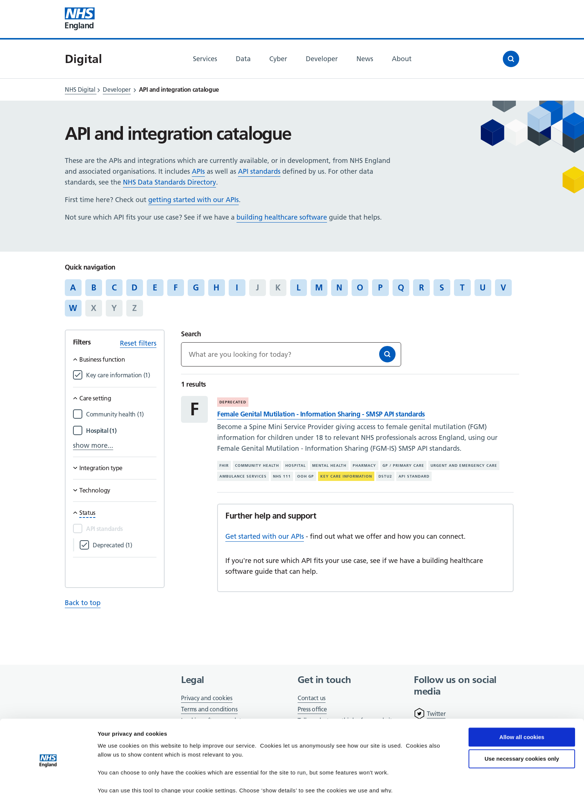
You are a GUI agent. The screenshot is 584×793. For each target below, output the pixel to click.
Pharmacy (364, 465)
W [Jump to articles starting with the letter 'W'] (73, 308)
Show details (115, 778)
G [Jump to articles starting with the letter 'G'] (196, 287)
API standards (259, 171)
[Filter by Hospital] (121, 431)
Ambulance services (243, 476)
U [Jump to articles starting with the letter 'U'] (483, 287)
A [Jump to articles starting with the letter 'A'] (73, 287)
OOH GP (305, 476)
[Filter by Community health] (121, 414)
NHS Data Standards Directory (169, 182)
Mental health (329, 465)
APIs (198, 171)
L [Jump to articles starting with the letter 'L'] (298, 287)
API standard (414, 476)
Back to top (83, 602)
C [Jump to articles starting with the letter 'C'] (114, 287)
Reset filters (138, 343)
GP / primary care (403, 465)
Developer (116, 89)
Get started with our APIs (264, 536)
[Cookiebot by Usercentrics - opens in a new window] (48, 778)
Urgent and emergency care (464, 465)
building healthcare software (282, 217)
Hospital (295, 465)
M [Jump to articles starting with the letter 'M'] (319, 287)
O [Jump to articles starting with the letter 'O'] (360, 287)
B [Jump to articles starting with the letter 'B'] (93, 287)
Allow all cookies (522, 704)
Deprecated (232, 402)
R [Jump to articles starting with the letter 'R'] (421, 287)
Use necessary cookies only (522, 726)
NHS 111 (282, 476)
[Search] (387, 354)
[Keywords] (291, 354)
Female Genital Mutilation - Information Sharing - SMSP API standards (321, 414)
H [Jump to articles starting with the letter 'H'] (216, 287)
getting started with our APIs (193, 199)
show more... (93, 445)
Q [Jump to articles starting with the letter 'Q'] (401, 287)
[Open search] (511, 59)
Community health (257, 465)
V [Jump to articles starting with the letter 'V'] (503, 287)
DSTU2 (385, 476)
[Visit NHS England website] (80, 19)
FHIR (224, 465)
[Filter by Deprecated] (124, 545)
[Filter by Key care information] (121, 375)
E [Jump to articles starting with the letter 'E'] (155, 287)
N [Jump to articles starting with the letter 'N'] (339, 287)
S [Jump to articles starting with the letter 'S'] (441, 287)
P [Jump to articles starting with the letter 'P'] (380, 287)
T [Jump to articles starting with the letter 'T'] (462, 287)
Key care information (346, 476)
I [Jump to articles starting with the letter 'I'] (237, 287)
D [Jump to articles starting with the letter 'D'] (134, 287)
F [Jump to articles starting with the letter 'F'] (176, 287)
